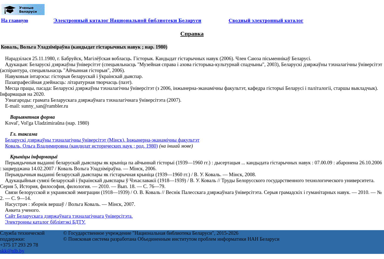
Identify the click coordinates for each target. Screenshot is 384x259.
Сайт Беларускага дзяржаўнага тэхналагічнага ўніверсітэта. (69, 216)
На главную (14, 20)
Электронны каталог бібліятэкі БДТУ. (45, 222)
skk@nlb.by (12, 251)
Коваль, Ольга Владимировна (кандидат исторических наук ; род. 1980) (81, 146)
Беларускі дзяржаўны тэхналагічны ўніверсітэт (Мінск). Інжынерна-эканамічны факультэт (102, 140)
